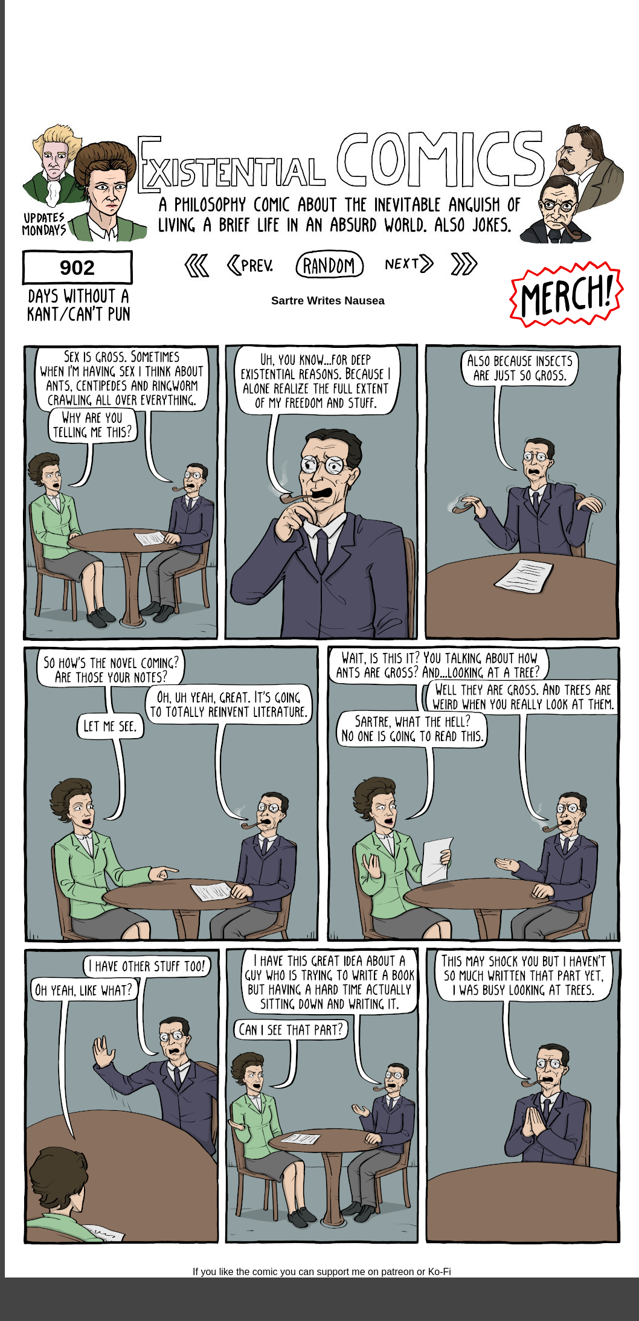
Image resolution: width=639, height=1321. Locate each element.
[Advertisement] (322, 60)
